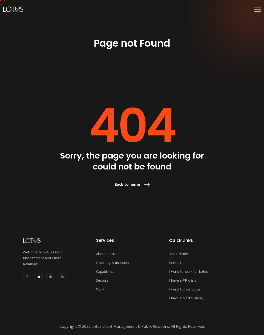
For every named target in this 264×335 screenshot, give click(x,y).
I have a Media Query (186, 298)
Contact (175, 262)
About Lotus (106, 253)
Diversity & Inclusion (112, 262)
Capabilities (105, 271)
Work (100, 289)
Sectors (102, 280)
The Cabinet (178, 253)
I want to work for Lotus (188, 271)
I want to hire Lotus (185, 289)
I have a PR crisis (182, 280)
